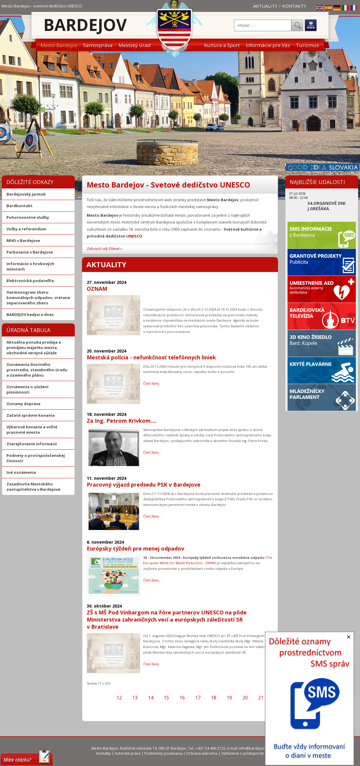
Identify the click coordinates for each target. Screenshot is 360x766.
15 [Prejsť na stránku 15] (166, 697)
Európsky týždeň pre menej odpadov (135, 548)
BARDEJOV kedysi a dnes (30, 314)
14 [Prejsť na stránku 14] (150, 697)
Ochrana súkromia (201, 753)
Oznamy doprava (23, 403)
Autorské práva (127, 753)
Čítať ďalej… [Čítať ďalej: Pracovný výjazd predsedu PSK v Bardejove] (152, 516)
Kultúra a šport (222, 45)
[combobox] (262, 25)
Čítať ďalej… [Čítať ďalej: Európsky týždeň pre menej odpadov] (152, 580)
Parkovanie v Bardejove (30, 252)
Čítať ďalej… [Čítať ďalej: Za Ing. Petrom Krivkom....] (152, 452)
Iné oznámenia (21, 472)
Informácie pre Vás (268, 45)
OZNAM (97, 288)
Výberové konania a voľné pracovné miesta (32, 429)
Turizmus (307, 45)
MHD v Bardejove (23, 240)
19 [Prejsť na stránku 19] (229, 697)
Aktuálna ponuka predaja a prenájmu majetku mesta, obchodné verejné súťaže (34, 347)
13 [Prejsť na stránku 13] (135, 697)
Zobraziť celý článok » (104, 248)
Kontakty (294, 6)
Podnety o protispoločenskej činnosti (36, 458)
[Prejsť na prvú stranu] (95, 697)
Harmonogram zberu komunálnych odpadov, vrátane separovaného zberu (38, 298)
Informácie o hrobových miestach (30, 266)
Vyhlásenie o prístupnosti (242, 753)
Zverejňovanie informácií (32, 443)
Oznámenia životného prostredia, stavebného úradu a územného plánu (37, 370)
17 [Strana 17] (197, 697)
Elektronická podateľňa (30, 280)
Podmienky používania (163, 753)
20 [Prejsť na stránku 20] (245, 697)
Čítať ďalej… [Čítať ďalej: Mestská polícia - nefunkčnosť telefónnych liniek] (152, 383)
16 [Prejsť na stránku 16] (182, 697)
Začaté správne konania (31, 415)
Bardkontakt (20, 205)
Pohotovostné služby (28, 217)
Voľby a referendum (26, 229)
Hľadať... (297, 25)
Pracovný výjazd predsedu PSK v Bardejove (143, 484)
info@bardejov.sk (254, 748)
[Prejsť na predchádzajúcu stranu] (106, 697)
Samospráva (98, 45)
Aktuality (265, 6)
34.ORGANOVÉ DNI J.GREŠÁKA (326, 206)
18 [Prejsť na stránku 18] (213, 697)
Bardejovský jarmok (26, 194)
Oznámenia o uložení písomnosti (27, 389)
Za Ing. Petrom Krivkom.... (122, 420)
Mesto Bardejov (58, 45)
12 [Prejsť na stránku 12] (119, 697)
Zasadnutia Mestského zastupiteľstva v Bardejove (33, 486)
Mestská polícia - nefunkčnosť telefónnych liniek (151, 357)
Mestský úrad (135, 45)
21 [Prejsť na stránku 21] (260, 697)
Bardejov (85, 24)
